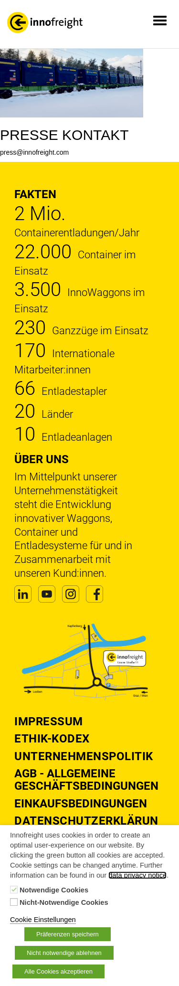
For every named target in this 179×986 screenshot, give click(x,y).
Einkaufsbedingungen (80, 803)
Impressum (48, 721)
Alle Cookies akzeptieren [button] (58, 971)
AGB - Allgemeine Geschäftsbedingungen (86, 780)
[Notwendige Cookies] (14, 889)
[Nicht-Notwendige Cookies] (14, 902)
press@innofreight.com (34, 152)
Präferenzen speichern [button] (67, 934)
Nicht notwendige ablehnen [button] (64, 952)
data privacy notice (137, 875)
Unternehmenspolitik (83, 756)
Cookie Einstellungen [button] (43, 919)
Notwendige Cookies (54, 890)
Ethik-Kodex (52, 738)
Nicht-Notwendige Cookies (64, 902)
